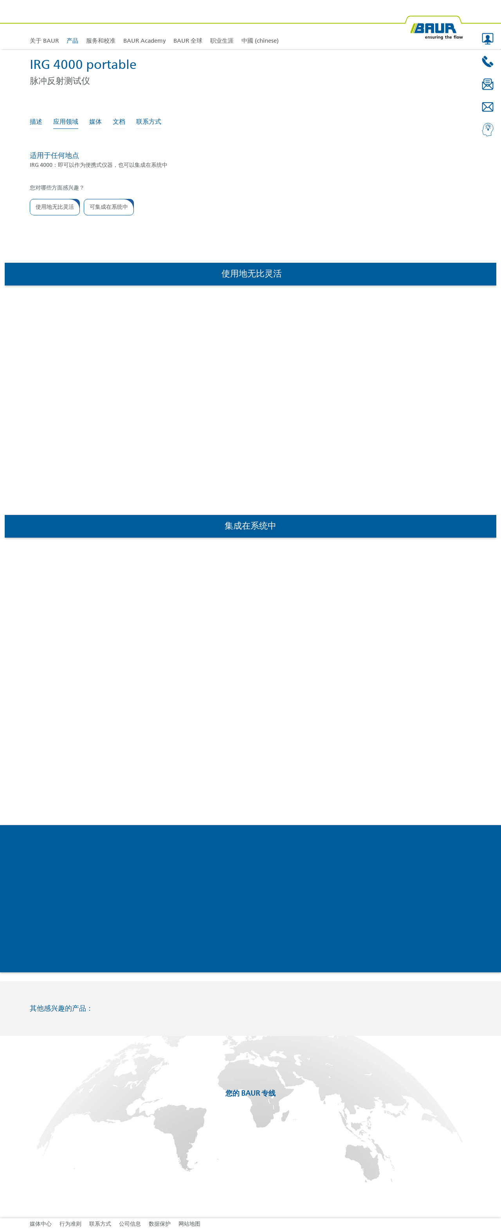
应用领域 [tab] (65, 122)
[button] (487, 38)
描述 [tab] (36, 122)
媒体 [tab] (95, 122)
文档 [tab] (119, 122)
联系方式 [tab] (148, 122)
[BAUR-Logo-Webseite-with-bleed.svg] (433, 24)
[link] (72, 24)
